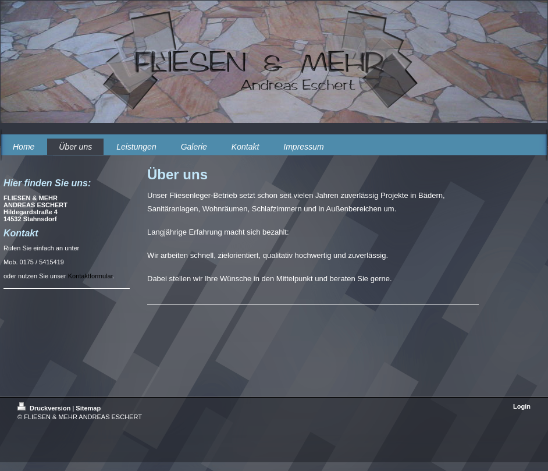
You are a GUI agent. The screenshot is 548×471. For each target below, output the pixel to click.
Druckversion (44, 408)
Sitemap (88, 408)
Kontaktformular (90, 275)
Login (522, 406)
